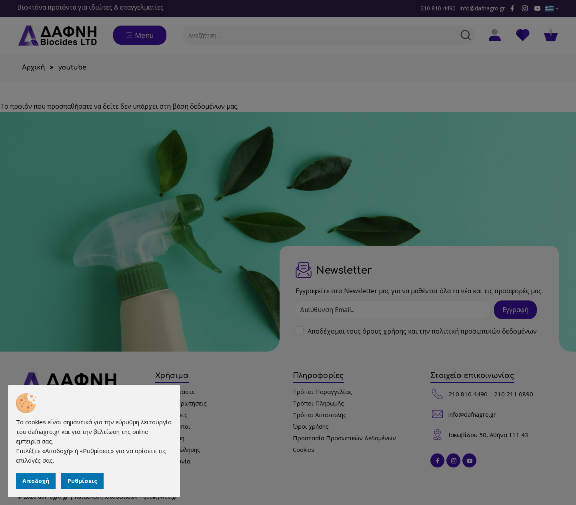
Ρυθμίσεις (82, 481)
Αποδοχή (35, 481)
